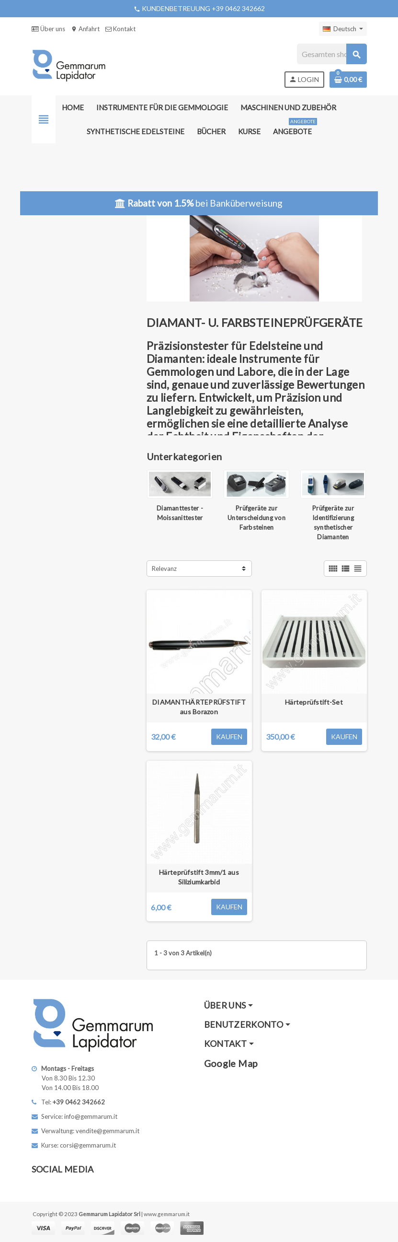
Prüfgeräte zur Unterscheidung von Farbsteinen (256, 517)
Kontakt (120, 29)
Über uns (48, 29)
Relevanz (164, 568)
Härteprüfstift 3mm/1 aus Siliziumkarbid (199, 877)
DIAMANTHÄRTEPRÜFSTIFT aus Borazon (199, 707)
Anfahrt (85, 29)
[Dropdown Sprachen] (343, 29)
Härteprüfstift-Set (314, 702)
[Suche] (331, 54)
